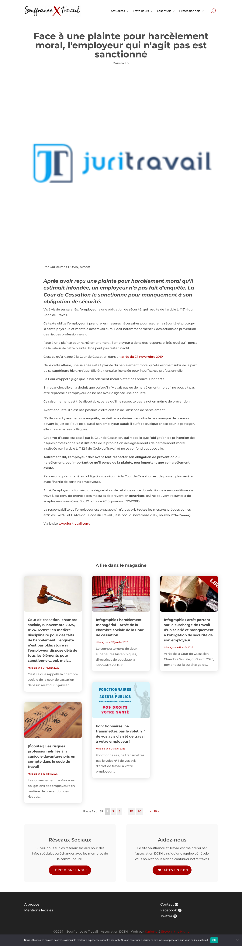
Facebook (168, 910)
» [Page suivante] (150, 811)
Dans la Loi (121, 63)
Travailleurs (141, 11)
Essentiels (164, 11)
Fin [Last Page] (156, 811)
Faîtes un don (175, 870)
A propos (31, 904)
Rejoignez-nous (73, 870)
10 (131, 811)
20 (139, 811)
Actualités (118, 11)
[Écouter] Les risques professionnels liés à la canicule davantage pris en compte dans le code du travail (51, 756)
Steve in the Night (175, 931)
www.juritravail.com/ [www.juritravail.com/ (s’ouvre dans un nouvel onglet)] (74, 523)
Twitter (166, 916)
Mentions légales (38, 910)
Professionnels (189, 11)
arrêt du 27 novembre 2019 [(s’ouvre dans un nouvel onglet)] (142, 356)
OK (214, 940)
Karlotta (151, 931)
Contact (167, 904)
